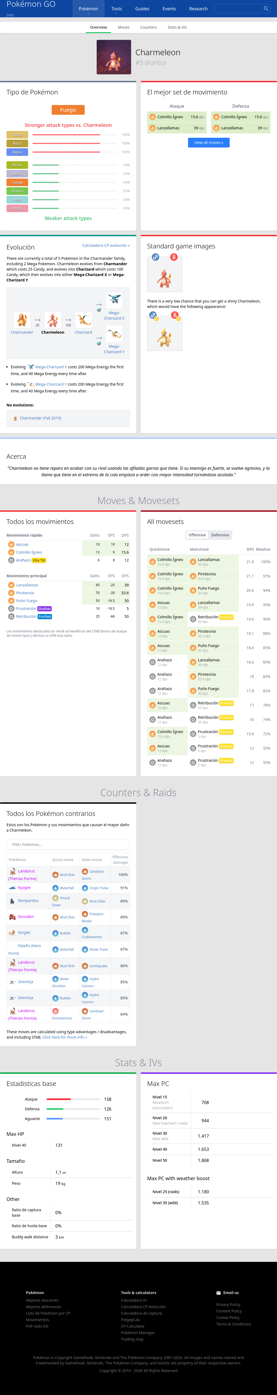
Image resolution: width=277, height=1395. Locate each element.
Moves (123, 27)
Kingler (19, 932)
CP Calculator (132, 1326)
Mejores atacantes (42, 1300)
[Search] (242, 8)
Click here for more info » (64, 1037)
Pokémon (88, 11)
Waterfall (63, 888)
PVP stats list (37, 1326)
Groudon (21, 916)
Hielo (17, 199)
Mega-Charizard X (47, 366)
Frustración (34, 608)
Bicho (17, 165)
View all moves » (208, 142)
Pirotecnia (25, 592)
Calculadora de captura (141, 1313)
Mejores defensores (43, 1306)
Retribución (34, 616)
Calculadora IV (133, 1300)
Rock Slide (93, 901)
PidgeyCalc (130, 1319)
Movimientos (37, 1319)
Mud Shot (63, 874)
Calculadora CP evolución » (106, 245)
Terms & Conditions (233, 1324)
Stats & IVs (177, 27)
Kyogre (19, 887)
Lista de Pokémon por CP (48, 1313)
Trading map (132, 1339)
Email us (231, 1292)
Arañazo (31, 560)
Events (169, 9)
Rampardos (23, 900)
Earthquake (94, 966)
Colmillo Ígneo (170, 116)
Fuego (17, 182)
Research (198, 9)
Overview (98, 27)
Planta (17, 190)
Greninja (20, 981)
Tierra (17, 134)
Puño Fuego (27, 600)
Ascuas (22, 544)
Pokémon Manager (138, 1332)
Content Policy (229, 1311)
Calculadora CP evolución (143, 1306)
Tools (116, 11)
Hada (17, 208)
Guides (142, 9)
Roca (17, 143)
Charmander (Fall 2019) (36, 418)
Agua (17, 152)
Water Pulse (95, 949)
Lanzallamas (168, 127)
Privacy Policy (228, 1304)
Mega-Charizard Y (47, 384)
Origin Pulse (95, 888)
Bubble (61, 933)
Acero (17, 173)
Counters (148, 27)
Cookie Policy (227, 1317)
